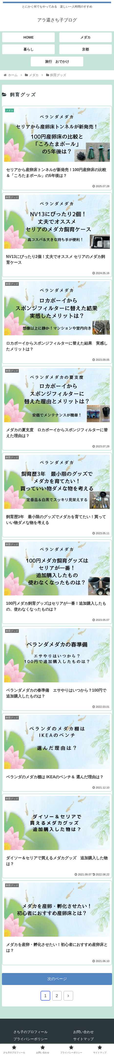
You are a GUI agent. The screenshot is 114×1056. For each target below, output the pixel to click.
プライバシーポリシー (30, 1039)
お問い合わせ (83, 1032)
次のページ (57, 979)
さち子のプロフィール (30, 1032)
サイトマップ (83, 1039)
